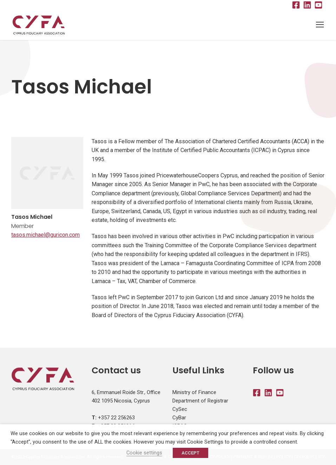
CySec (179, 409)
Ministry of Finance (194, 392)
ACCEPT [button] (190, 453)
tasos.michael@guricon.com (45, 234)
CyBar (179, 417)
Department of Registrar (200, 401)
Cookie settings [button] (144, 453)
